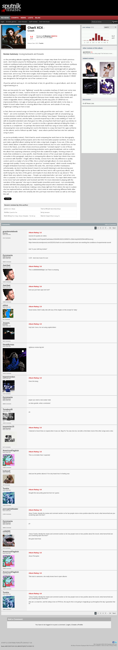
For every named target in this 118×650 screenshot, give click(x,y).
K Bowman (47, 36)
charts (15, 18)
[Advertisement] (22, 131)
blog (37, 18)
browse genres (11, 22)
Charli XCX (36, 27)
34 (110, 228)
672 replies (49, 37)
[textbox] (101, 21)
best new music (44, 22)
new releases (22, 22)
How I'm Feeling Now (107, 77)
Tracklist (41, 43)
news (23, 18)
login (2, 22)
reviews (5, 18)
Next (114, 228)
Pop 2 (90, 77)
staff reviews (33, 22)
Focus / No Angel (107, 94)
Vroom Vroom (90, 94)
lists (30, 18)
